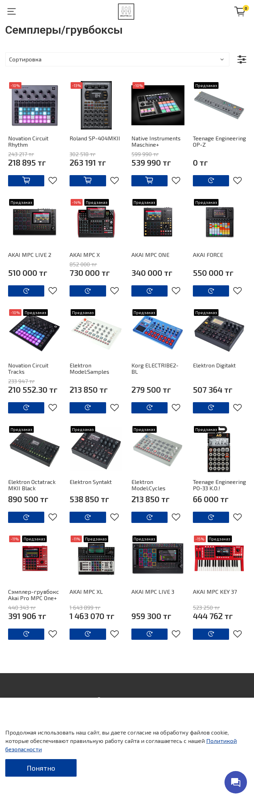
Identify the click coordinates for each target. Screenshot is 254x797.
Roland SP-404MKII (95, 138)
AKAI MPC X (85, 254)
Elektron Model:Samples (89, 368)
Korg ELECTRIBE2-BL (154, 368)
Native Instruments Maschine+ (156, 141)
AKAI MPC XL (86, 591)
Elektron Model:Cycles (148, 484)
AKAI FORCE (208, 254)
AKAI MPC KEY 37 (215, 591)
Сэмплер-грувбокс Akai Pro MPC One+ (33, 594)
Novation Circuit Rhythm (28, 141)
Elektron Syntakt (91, 481)
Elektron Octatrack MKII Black (32, 484)
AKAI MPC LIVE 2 (29, 254)
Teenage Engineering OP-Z (219, 141)
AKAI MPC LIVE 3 (152, 591)
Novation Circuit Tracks (28, 368)
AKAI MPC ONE (150, 254)
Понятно (41, 768)
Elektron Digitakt (214, 365)
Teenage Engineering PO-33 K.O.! (219, 484)
